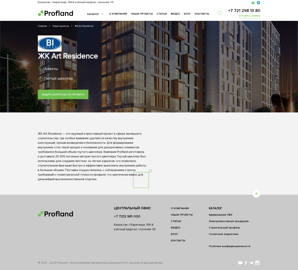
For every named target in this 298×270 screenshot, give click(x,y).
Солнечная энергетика (223, 234)
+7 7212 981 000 (127, 216)
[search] (221, 13)
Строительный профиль (224, 227)
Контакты (202, 13)
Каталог (93, 14)
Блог (187, 13)
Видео (175, 13)
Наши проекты (142, 13)
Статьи (162, 13)
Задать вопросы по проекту (63, 94)
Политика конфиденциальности (229, 246)
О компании (118, 13)
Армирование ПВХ (220, 214)
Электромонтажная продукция (229, 221)
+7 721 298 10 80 (244, 10)
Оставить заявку (249, 15)
